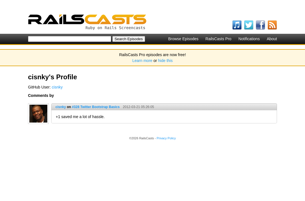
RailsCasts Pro (219, 39)
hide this (165, 60)
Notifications (249, 39)
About (272, 39)
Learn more (142, 60)
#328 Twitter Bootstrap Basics (96, 107)
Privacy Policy (166, 138)
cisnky (57, 87)
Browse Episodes (183, 39)
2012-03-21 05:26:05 (138, 107)
